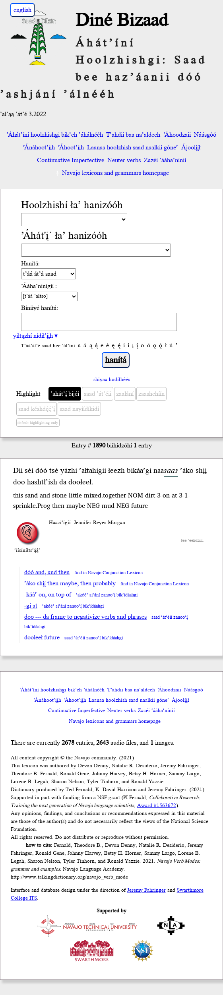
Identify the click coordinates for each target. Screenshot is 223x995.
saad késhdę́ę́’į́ (36, 409)
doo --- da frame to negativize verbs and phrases (85, 616)
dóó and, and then (47, 572)
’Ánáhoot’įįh (39, 147)
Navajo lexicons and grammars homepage (111, 173)
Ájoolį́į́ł (190, 147)
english (22, 10)
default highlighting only (37, 423)
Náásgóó (205, 134)
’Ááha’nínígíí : (39, 286)
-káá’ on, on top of (47, 594)
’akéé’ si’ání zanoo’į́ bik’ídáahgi (107, 595)
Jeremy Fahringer (146, 890)
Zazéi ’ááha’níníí (165, 160)
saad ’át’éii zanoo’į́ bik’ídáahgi (93, 638)
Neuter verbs (124, 160)
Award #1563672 (156, 805)
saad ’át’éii (97, 394)
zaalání (125, 394)
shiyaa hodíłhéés (111, 379)
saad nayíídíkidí (79, 409)
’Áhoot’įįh (71, 147)
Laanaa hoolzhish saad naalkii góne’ (132, 147)
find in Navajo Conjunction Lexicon (108, 573)
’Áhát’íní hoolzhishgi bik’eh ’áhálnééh (55, 134)
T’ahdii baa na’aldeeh (133, 134)
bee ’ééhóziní (192, 540)
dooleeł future (42, 637)
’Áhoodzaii (177, 134)
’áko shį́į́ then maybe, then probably (70, 583)
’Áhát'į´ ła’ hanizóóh (64, 236)
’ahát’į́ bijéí (64, 394)
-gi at (30, 605)
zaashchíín (151, 394)
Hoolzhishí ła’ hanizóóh (72, 205)
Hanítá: (30, 263)
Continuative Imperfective (70, 160)
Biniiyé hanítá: (39, 308)
